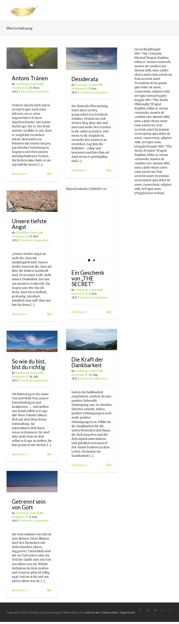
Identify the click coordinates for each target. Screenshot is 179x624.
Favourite (27, 91)
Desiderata (84, 79)
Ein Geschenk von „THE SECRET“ (87, 278)
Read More (19, 173)
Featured (86, 92)
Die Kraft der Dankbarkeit (87, 362)
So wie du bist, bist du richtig (29, 364)
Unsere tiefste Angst (29, 224)
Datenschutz (110, 612)
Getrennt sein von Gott (29, 504)
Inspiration (41, 91)
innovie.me (92, 612)
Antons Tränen (30, 78)
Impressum (127, 612)
